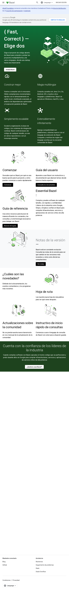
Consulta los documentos (46, 185)
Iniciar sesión (61, 2)
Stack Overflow (41, 571)
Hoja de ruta (44, 291)
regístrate (27, 11)
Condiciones (7, 580)
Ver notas (40, 264)
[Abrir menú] (3, 2)
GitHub (5, 565)
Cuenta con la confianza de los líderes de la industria (34, 348)
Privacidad (16, 580)
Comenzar (7, 185)
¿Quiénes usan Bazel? (34, 367)
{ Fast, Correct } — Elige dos (16, 39)
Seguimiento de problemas (45, 565)
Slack (37, 568)
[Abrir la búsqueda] (37, 2)
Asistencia (39, 561)
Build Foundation (8, 8)
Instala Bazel (10, 69)
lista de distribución (59, 8)
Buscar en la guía (10, 226)
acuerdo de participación (14, 11)
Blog (4, 561)
